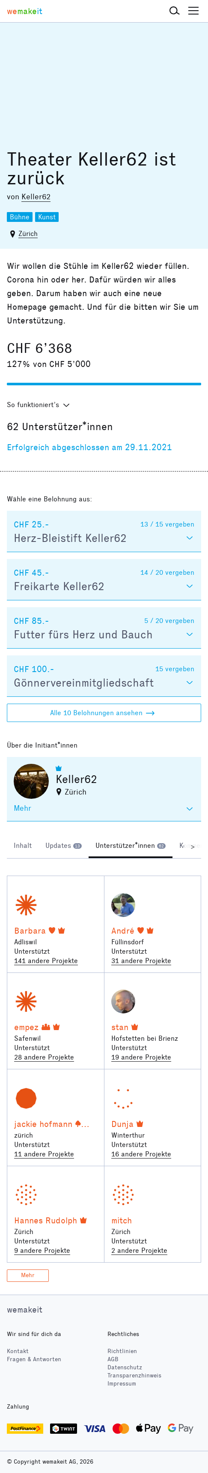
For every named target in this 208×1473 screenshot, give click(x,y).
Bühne (20, 217)
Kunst (47, 217)
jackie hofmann (43, 1124)
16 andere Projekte (141, 1154)
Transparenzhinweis (134, 1375)
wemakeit (24, 1309)
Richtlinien (122, 1351)
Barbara (30, 931)
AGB (113, 1359)
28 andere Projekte (44, 1057)
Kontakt (18, 1351)
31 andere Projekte (141, 961)
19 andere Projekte (141, 1057)
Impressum (121, 1383)
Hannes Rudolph (45, 1220)
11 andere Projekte (44, 1154)
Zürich (28, 234)
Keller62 (36, 196)
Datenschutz (124, 1367)
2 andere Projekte (139, 1250)
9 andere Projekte (42, 1250)
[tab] (23, 846)
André (122, 931)
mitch (121, 1220)
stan (119, 1027)
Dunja (122, 1124)
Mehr (28, 1275)
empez (26, 1027)
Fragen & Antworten (34, 1359)
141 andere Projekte (46, 961)
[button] (174, 11)
